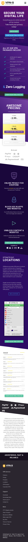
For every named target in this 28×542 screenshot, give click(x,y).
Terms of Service (7, 522)
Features (5, 475)
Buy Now (5, 519)
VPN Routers (6, 484)
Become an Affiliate (7, 515)
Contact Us (5, 502)
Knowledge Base (7, 497)
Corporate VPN (6, 487)
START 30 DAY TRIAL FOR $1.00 (14, 132)
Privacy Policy (6, 524)
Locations (5, 482)
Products (5, 480)
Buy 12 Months (14, 142)
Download (5, 495)
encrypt (11, 188)
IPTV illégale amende (8, 510)
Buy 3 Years (14, 121)
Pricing (4, 477)
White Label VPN (7, 517)
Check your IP (6, 500)
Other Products (6, 512)
